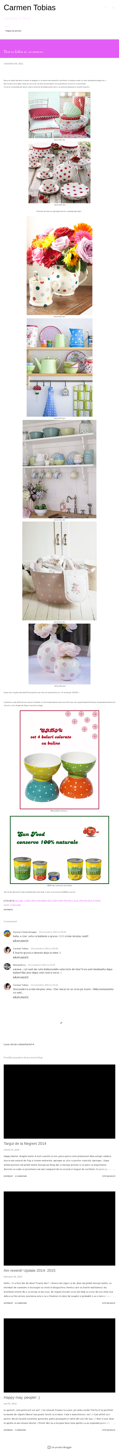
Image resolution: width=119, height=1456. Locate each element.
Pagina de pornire (13, 31)
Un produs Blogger (59, 1447)
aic (64, 686)
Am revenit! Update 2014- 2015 (29, 1270)
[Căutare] (106, 5)
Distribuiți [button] (8, 910)
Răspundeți (20, 940)
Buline (19, 900)
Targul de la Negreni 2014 (25, 1143)
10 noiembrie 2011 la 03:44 (44, 948)
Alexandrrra (19, 965)
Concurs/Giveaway (35, 900)
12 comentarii (21, 1176)
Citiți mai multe (108, 1176)
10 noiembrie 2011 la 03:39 (52, 932)
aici (63, 140)
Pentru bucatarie (90, 900)
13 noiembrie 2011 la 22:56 (44, 985)
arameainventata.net (106, 702)
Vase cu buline (12, 905)
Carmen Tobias (30, 7)
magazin (35, 80)
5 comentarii (20, 1430)
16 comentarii (21, 1303)
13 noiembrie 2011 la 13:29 (41, 965)
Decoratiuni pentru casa (63, 900)
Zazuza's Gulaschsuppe (25, 932)
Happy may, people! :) (22, 1397)
